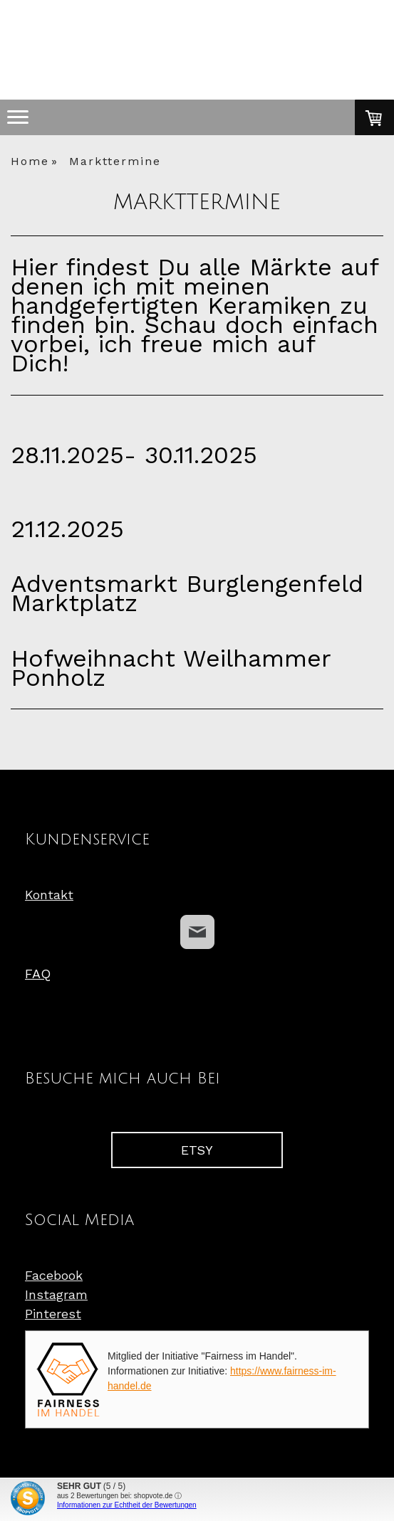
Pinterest (53, 1313)
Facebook (54, 1275)
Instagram (56, 1294)
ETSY (197, 1150)
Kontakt (49, 894)
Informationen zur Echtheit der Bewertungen (127, 1505)
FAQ (38, 973)
